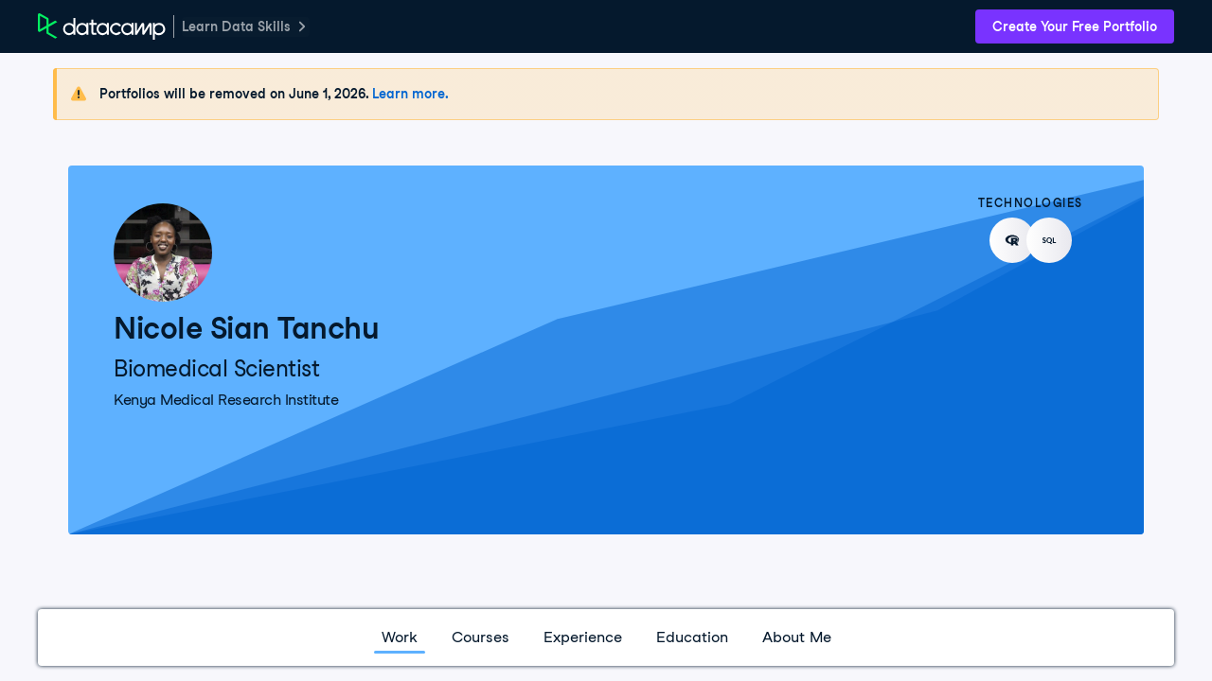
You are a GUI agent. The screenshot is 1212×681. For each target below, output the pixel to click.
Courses (480, 637)
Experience (583, 637)
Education (692, 637)
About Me (796, 637)
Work (400, 637)
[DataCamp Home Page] (102, 26)
